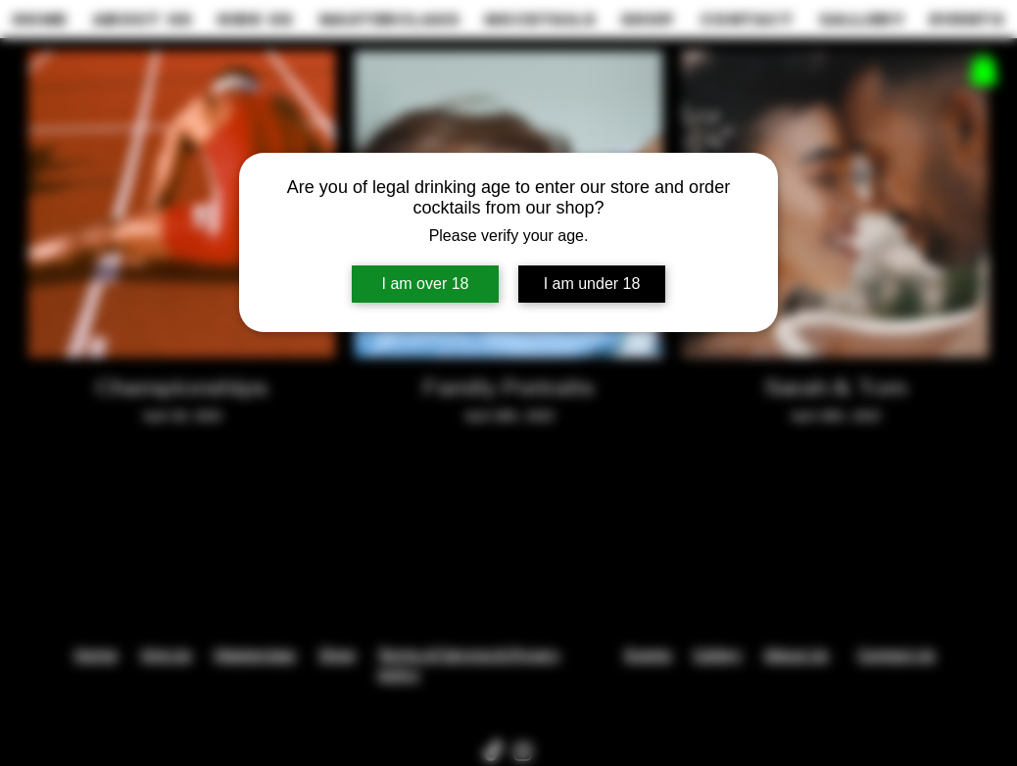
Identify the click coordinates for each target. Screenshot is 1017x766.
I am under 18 (592, 283)
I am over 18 (425, 283)
